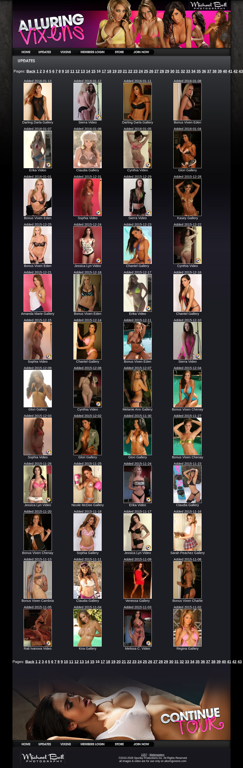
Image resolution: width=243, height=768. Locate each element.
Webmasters (157, 754)
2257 (144, 754)
